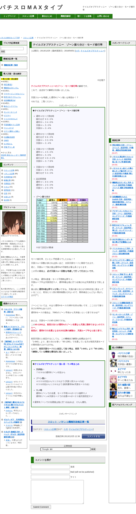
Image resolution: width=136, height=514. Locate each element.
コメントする (93, 436)
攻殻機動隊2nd (9, 100)
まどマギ (124, 370)
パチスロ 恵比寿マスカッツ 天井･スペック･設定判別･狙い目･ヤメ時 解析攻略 (122, 159)
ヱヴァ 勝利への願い (12, 131)
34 (17, 407)
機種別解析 (66, 16)
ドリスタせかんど (11, 119)
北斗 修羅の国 (124, 386)
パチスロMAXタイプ (32, 7)
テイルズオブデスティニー (93, 51)
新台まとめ (47, 16)
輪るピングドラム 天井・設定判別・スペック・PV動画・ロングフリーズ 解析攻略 (122, 332)
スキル (6, 187)
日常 (5, 193)
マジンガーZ (8, 128)
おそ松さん (8, 144)
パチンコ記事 (9, 174)
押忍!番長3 (8, 85)
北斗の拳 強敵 (125, 394)
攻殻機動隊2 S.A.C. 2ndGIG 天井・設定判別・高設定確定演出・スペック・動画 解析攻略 (122, 201)
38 (18, 349)
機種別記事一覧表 (11, 65)
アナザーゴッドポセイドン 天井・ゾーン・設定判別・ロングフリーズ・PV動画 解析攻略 (122, 215)
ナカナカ (9, 425)
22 (13, 437)
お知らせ (7, 197)
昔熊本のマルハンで (13, 332)
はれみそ (9, 370)
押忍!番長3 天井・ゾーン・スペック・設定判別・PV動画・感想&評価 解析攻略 (122, 147)
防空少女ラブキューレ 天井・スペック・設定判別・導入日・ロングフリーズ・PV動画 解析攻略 (122, 229)
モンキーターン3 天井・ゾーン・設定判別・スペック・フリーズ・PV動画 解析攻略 (122, 318)
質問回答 (7, 190)
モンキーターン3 (10, 112)
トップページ (9, 16)
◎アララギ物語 (7, 297)
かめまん (9, 411)
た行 (77, 51)
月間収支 (7, 184)
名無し (8, 440)
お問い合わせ (103, 16)
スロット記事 (28, 16)
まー (7, 352)
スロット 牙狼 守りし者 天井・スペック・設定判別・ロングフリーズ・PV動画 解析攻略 (122, 278)
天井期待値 (8, 177)
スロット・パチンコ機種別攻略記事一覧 (68, 422)
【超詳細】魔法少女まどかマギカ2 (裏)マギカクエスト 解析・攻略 (14, 404)
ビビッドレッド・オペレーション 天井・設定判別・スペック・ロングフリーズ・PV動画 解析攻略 (122, 292)
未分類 (6, 200)
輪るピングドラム (11, 106)
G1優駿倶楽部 (9, 137)
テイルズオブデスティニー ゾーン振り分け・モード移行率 (68, 44)
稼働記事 (7, 180)
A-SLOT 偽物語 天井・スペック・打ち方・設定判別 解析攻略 (14, 434)
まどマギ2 (125, 378)
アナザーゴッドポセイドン (14, 94)
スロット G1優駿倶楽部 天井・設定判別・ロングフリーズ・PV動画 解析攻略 (122, 305)
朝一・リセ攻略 (84, 16)
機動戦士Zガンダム (11, 88)
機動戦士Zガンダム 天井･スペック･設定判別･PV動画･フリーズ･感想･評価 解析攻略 (123, 186)
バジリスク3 (125, 362)
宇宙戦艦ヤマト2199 (12, 125)
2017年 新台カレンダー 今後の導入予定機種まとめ (122, 240)
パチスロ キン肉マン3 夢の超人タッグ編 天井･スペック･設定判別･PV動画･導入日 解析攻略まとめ (122, 172)
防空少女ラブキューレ (12, 97)
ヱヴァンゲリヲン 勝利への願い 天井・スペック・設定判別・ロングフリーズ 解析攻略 (122, 264)
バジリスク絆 (125, 355)
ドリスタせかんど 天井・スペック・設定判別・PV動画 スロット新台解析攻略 (122, 251)
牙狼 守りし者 (9, 147)
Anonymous (10, 315)
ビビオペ (7, 115)
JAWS (6, 140)
